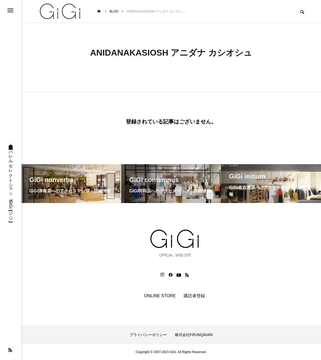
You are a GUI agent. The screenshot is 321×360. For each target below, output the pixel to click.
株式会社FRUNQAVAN (194, 335)
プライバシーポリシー (148, 335)
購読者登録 (194, 295)
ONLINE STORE (160, 295)
